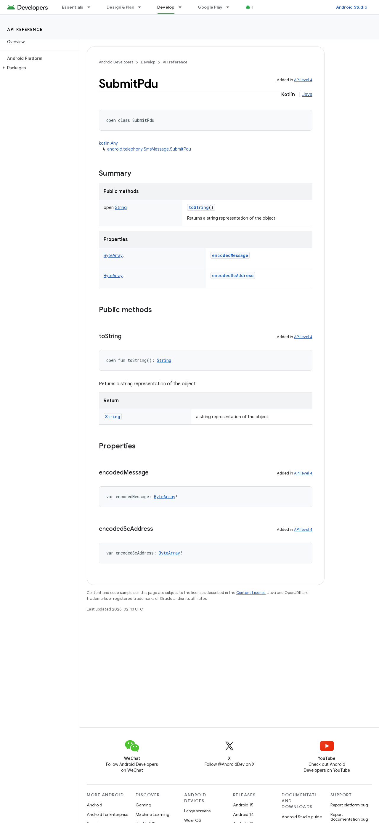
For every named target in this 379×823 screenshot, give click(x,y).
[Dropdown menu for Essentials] (91, 7)
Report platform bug (349, 805)
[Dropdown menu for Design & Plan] (142, 7)
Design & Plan (120, 7)
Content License (251, 592)
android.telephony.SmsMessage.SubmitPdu (149, 149)
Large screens (197, 811)
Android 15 (243, 805)
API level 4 (303, 79)
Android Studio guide (302, 816)
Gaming (143, 805)
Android (94, 805)
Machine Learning (152, 814)
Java (307, 95)
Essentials (72, 7)
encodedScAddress (232, 275)
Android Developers (116, 62)
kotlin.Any (108, 143)
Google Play (210, 7)
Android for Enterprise (107, 814)
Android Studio (351, 7)
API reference (25, 29)
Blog (256, 7)
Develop (148, 62)
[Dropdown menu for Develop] (183, 7)
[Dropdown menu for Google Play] (230, 7)
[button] (38, 68)
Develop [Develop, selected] (166, 7)
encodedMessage (230, 255)
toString (199, 207)
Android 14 (243, 814)
